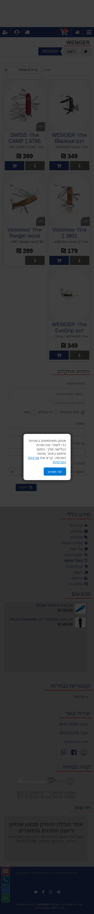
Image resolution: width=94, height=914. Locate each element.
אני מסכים (54, 471)
